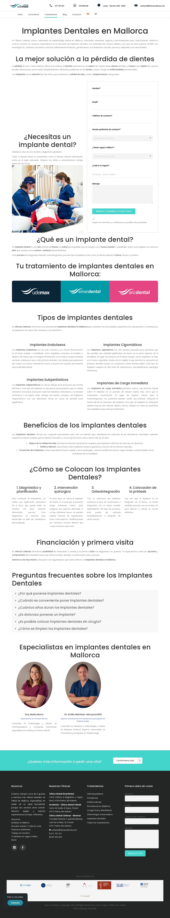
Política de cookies (117, 905)
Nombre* (122, 92)
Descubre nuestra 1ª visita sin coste (26, 826)
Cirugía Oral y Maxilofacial (99, 810)
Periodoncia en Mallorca (98, 806)
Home (13, 840)
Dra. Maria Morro (34, 714)
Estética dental (94, 802)
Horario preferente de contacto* (106, 129)
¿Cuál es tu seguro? (100, 165)
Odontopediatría (95, 793)
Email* (122, 106)
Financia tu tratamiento (21, 829)
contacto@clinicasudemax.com (64, 830)
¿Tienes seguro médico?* (103, 147)
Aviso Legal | (102, 905)
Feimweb (92, 908)
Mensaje (122, 194)
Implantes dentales (96, 818)
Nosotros (15, 819)
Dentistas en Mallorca (20, 822)
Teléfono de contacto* (122, 119)
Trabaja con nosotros (20, 833)
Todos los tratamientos (98, 822)
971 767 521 (56, 833)
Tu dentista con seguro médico (24, 836)
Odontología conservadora (99, 814)
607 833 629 (56, 837)
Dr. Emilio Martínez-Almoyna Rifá (83, 714)
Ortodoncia (92, 798)
